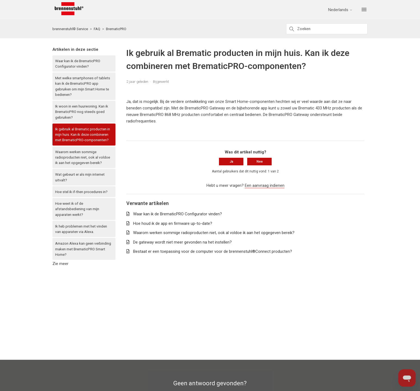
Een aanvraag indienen (264, 185)
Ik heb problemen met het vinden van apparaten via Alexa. (81, 229)
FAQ (97, 29)
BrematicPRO (116, 29)
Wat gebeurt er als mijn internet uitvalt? (80, 177)
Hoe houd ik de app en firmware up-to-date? (172, 223)
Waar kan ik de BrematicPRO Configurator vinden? (77, 63)
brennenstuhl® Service (70, 29)
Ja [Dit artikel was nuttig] (231, 161)
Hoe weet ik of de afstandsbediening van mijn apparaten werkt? (77, 209)
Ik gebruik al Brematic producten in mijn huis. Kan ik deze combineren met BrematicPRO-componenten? (82, 134)
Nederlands (340, 10)
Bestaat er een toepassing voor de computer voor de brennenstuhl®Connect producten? (212, 251)
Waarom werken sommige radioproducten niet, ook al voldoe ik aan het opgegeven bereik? (82, 157)
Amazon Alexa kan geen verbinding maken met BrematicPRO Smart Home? (83, 249)
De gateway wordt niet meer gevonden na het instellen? (182, 242)
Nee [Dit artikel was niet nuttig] (259, 161)
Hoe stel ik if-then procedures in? (81, 192)
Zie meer (60, 263)
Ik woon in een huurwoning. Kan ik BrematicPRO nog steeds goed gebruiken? (81, 111)
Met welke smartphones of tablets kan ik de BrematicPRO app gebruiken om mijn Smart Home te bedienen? (82, 86)
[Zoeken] (327, 28)
